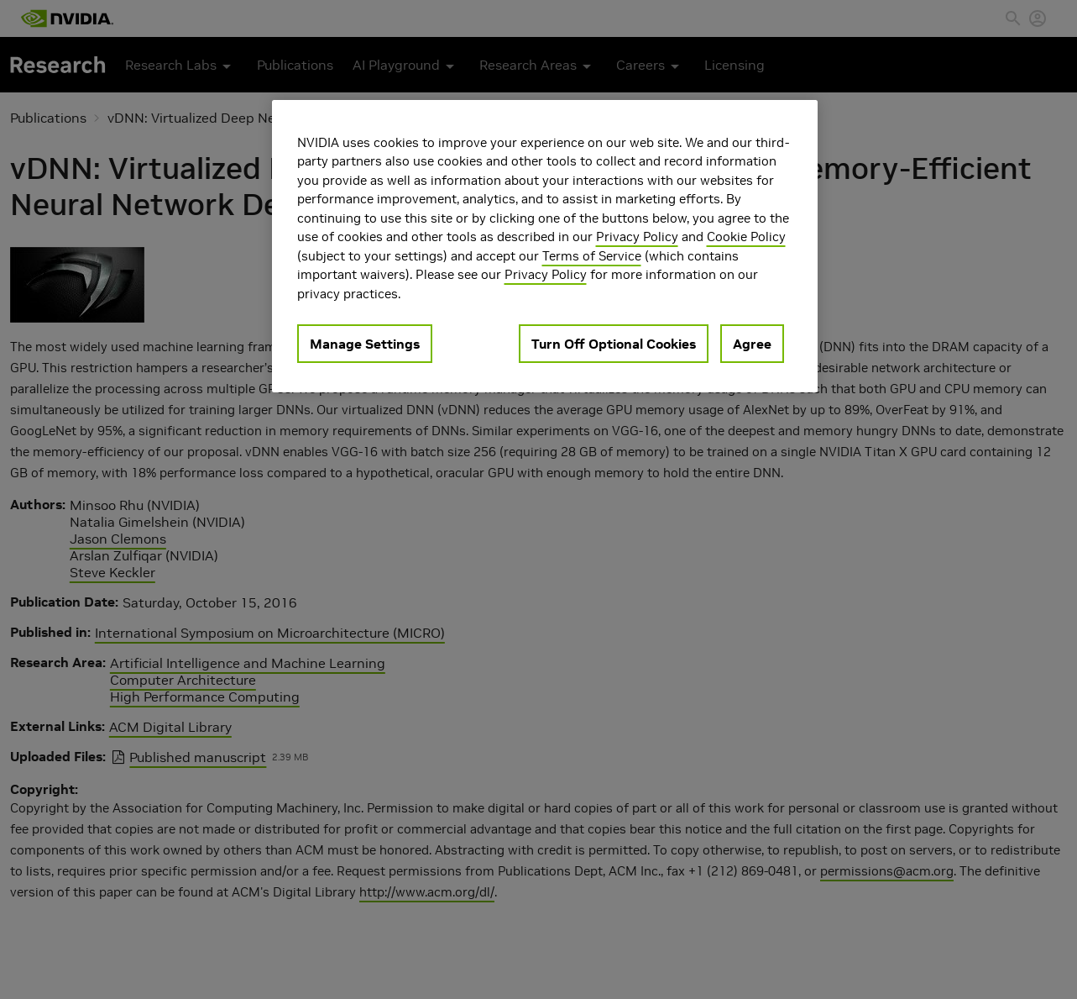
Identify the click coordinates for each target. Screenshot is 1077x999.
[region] (545, 246)
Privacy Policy (637, 236)
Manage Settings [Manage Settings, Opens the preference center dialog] (365, 343)
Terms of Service (591, 256)
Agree (752, 343)
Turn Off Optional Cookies (613, 343)
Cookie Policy (746, 236)
